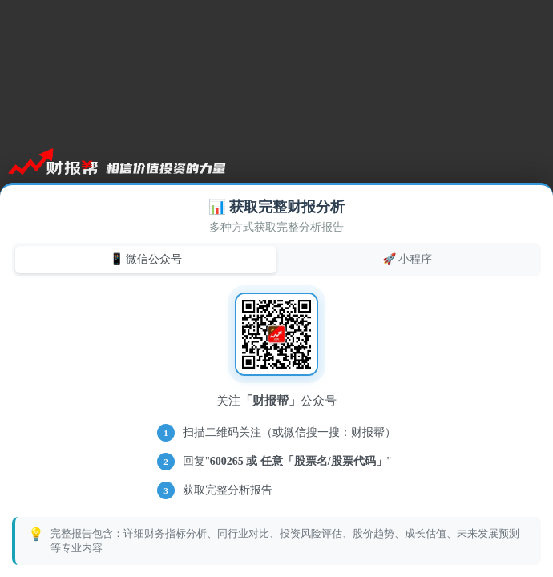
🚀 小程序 (407, 258)
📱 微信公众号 (146, 258)
